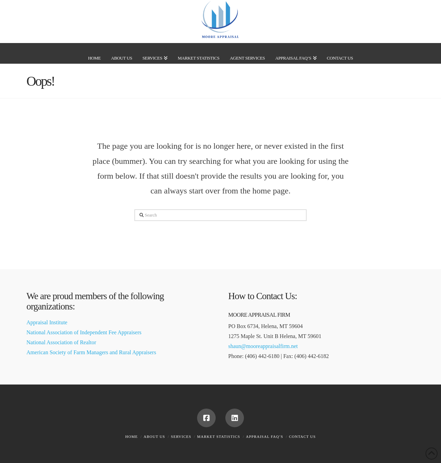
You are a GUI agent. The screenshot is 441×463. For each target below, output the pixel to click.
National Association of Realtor (61, 342)
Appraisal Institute (47, 322)
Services (181, 436)
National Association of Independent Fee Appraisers (84, 332)
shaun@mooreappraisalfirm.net (263, 346)
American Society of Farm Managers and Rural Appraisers (91, 352)
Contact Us (302, 436)
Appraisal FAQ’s (264, 436)
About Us (154, 436)
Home (131, 436)
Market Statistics (218, 436)
